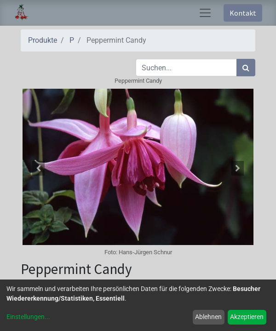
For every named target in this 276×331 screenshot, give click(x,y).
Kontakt (243, 12)
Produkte (42, 40)
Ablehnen (208, 316)
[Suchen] (245, 67)
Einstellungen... (28, 316)
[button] (38, 168)
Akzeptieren (247, 316)
